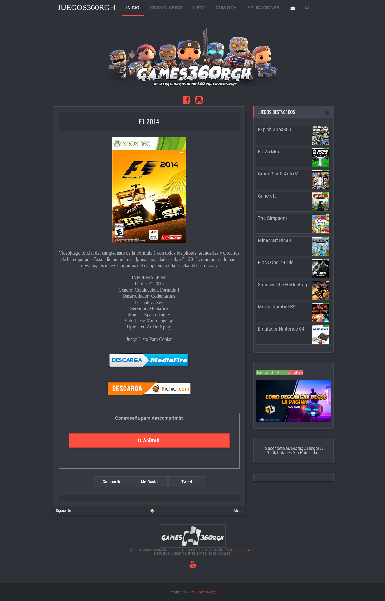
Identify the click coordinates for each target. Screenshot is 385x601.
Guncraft (267, 196)
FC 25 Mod (269, 151)
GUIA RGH (226, 8)
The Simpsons (273, 218)
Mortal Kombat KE (277, 306)
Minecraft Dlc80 (274, 240)
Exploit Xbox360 (274, 129)
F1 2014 (149, 121)
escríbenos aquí (242, 549)
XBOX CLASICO (166, 8)
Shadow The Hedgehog (282, 284)
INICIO (132, 8)
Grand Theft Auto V (278, 174)
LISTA (199, 8)
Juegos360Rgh (87, 7)
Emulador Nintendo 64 (281, 329)
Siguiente (63, 510)
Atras (237, 510)
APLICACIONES (263, 8)
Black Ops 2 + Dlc (275, 262)
